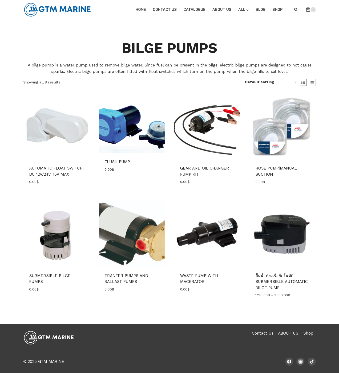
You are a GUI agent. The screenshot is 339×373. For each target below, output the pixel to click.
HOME (141, 9)
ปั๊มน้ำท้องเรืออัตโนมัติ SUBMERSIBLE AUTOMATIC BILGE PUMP (281, 281)
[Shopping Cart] (309, 9)
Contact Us (262, 333)
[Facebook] (289, 362)
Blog (261, 9)
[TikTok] (312, 362)
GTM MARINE (51, 361)
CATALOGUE (194, 9)
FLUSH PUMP (117, 161)
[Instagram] (300, 362)
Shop (277, 9)
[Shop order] (271, 82)
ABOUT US (221, 9)
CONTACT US (165, 9)
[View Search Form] (296, 9)
